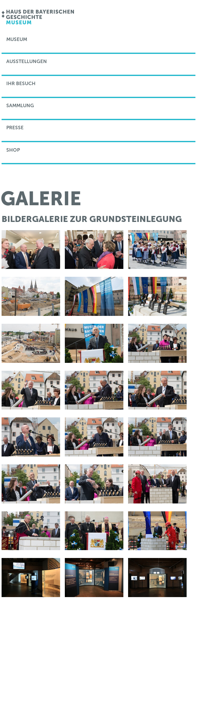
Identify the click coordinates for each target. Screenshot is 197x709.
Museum (16, 39)
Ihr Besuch (21, 83)
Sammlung (20, 105)
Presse (15, 128)
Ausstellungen (26, 61)
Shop (13, 150)
